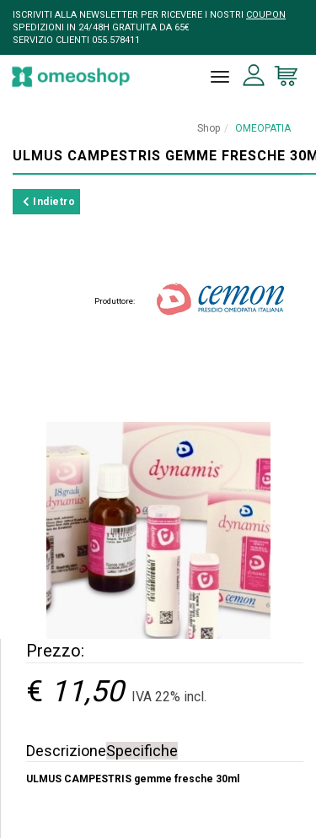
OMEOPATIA (263, 128)
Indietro (49, 202)
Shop (208, 128)
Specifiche (142, 751)
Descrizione (66, 751)
